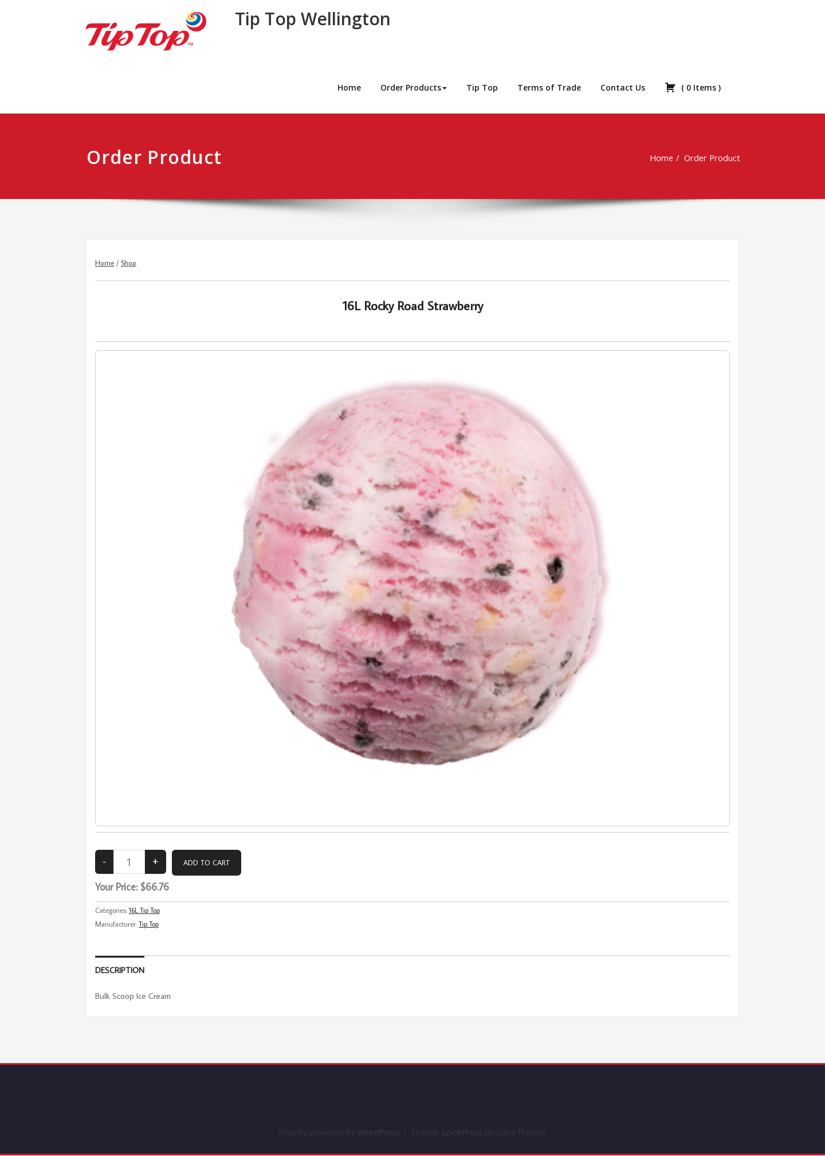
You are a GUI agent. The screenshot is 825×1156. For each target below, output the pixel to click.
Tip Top (482, 87)
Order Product (702, 157)
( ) (693, 87)
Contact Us (622, 87)
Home (349, 87)
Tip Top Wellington (313, 18)
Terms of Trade (549, 87)
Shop (128, 262)
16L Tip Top (144, 910)
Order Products (413, 87)
